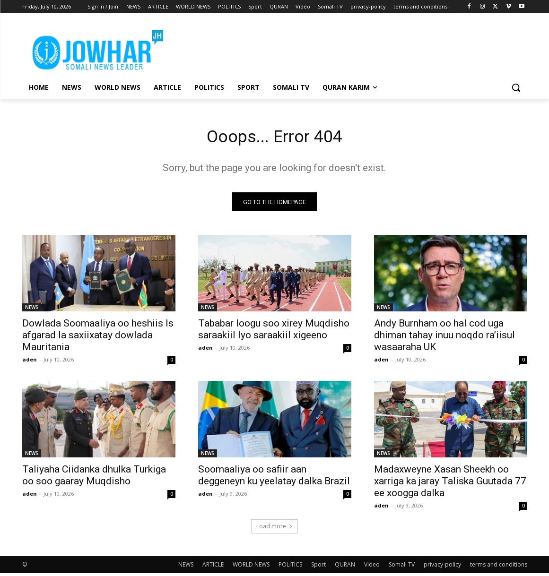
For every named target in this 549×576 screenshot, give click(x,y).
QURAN (345, 567)
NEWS (31, 310)
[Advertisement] (346, 47)
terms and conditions (498, 567)
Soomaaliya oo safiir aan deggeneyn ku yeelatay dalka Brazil (274, 478)
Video (372, 567)
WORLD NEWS (251, 567)
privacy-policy (442, 567)
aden (29, 362)
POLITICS (290, 567)
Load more (274, 529)
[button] (516, 87)
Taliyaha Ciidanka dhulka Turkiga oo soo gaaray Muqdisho (94, 478)
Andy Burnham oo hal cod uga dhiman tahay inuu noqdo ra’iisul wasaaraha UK (444, 337)
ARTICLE (213, 567)
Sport (318, 567)
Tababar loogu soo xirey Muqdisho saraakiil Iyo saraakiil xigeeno (273, 332)
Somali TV (402, 567)
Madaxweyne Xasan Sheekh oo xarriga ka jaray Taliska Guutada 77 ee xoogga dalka (450, 483)
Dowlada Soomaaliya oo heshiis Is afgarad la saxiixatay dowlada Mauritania (98, 337)
